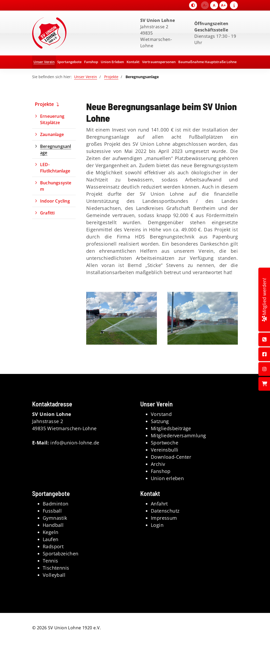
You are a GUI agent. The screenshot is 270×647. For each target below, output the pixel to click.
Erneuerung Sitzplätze (52, 119)
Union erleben (167, 478)
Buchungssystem (55, 186)
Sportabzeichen (61, 553)
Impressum (164, 518)
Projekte (111, 76)
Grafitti (47, 213)
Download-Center (171, 457)
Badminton (56, 503)
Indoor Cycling (55, 201)
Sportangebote (69, 61)
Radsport (53, 546)
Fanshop (91, 61)
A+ (223, 5)
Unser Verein (44, 61)
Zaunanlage (52, 134)
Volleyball (54, 575)
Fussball (52, 511)
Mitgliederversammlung (178, 435)
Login (157, 525)
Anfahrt (159, 503)
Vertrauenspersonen (159, 61)
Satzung (160, 421)
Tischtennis (56, 568)
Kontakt (133, 61)
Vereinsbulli (165, 450)
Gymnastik (55, 518)
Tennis (50, 560)
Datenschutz (165, 511)
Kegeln (50, 532)
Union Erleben (112, 61)
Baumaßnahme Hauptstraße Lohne (207, 61)
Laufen (50, 539)
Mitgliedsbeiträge (171, 428)
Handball (53, 525)
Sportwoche (164, 442)
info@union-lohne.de (74, 442)
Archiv (158, 464)
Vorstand (161, 414)
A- (205, 5)
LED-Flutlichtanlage (55, 168)
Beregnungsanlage (55, 149)
